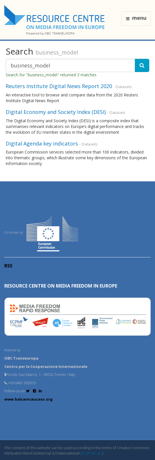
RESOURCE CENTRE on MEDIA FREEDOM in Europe (60, 286)
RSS (8, 266)
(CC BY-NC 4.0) (91, 453)
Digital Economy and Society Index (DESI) (56, 111)
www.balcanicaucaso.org (28, 399)
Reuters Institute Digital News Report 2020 (59, 86)
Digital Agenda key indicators (42, 143)
